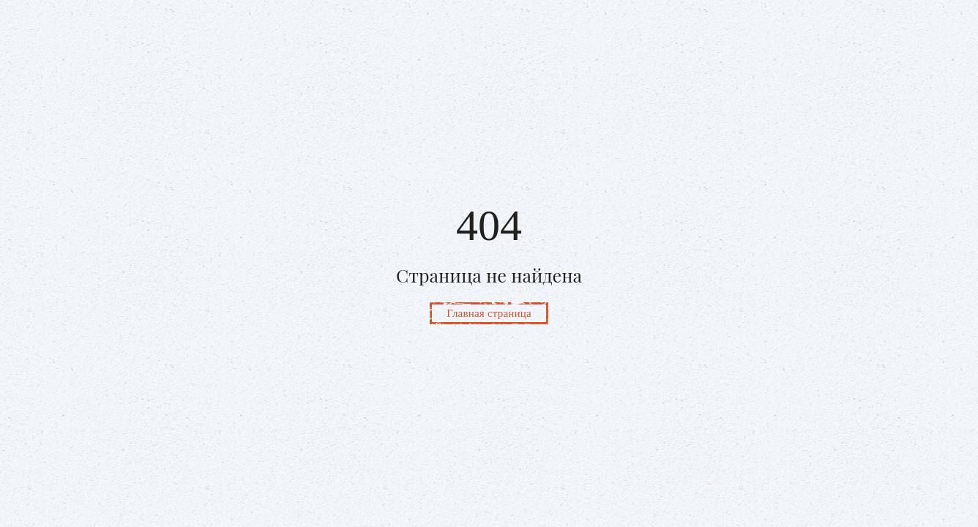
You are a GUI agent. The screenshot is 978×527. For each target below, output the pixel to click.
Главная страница (489, 313)
